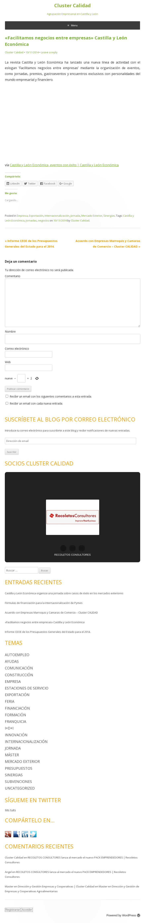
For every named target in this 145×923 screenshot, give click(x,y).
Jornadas (31, 220)
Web (8, 362)
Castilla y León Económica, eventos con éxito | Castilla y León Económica (64, 165)
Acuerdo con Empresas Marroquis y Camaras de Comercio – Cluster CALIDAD (51, 612)
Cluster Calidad (72, 5)
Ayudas (12, 661)
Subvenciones (18, 781)
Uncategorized (20, 788)
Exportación (36, 215)
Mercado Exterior (91, 215)
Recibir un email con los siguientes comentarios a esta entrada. (51, 396)
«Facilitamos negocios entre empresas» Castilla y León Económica (45, 622)
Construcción (19, 674)
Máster (12, 754)
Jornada (75, 215)
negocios (43, 220)
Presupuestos (18, 768)
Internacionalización (57, 215)
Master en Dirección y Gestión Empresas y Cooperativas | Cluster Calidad (49, 886)
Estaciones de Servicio (26, 688)
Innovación (16, 734)
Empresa (22, 215)
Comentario (12, 276)
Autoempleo (17, 654)
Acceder (27, 909)
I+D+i (9, 728)
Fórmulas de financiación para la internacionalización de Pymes (44, 603)
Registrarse (12, 909)
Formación (15, 714)
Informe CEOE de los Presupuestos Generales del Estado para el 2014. (48, 632)
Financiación (17, 708)
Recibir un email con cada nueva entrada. (36, 403)
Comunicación (19, 668)
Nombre (10, 331)
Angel (8, 872)
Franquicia (15, 721)
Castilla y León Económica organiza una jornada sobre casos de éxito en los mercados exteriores (64, 593)
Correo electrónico (17, 348)
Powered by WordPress (123, 915)
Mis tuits (10, 810)
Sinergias (109, 215)
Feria (9, 701)
